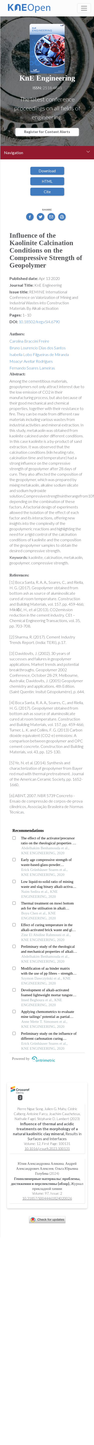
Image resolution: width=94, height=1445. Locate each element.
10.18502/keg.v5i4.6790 (39, 321)
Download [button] (47, 171)
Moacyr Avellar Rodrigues (31, 361)
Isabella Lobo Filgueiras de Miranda (39, 354)
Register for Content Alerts (47, 132)
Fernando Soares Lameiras (32, 367)
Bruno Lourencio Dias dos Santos (37, 347)
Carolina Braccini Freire (29, 341)
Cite (47, 191)
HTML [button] (47, 181)
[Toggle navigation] (84, 8)
